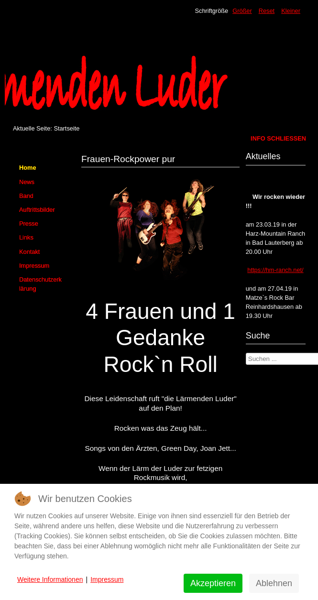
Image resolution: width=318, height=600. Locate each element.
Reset (266, 10)
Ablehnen (274, 583)
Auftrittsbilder (37, 209)
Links (26, 237)
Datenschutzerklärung (40, 284)
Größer (242, 10)
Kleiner (290, 10)
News (26, 181)
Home (27, 167)
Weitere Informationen (50, 579)
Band (26, 195)
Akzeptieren (213, 583)
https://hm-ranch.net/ (275, 269)
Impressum (34, 265)
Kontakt (29, 251)
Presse (28, 223)
